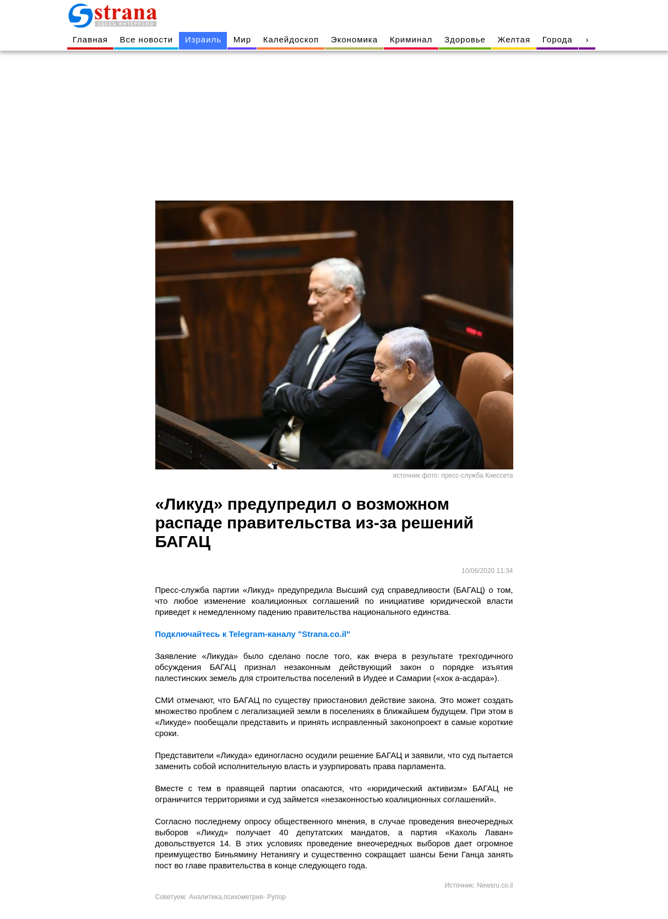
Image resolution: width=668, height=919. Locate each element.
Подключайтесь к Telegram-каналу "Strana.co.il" (253, 634)
